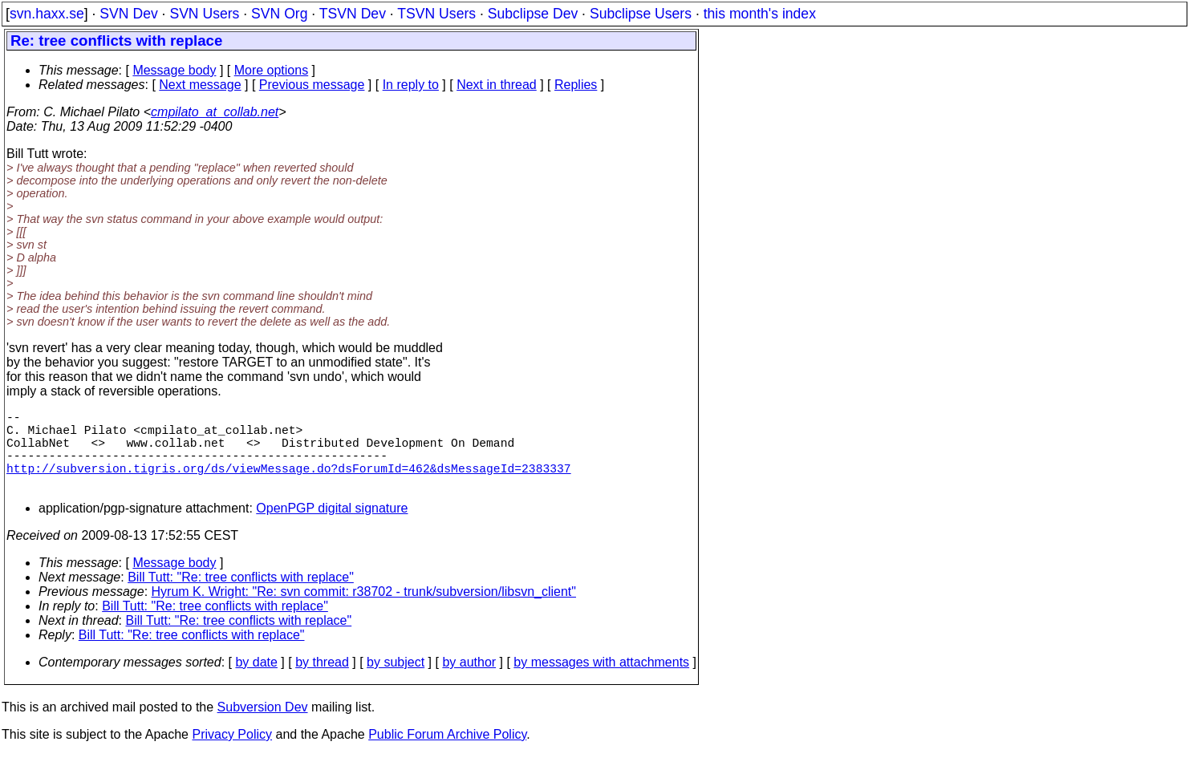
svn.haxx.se (47, 14)
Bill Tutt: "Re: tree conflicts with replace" (241, 596)
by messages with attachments (601, 681)
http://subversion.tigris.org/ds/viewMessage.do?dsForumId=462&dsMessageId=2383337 (288, 484)
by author (469, 681)
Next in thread (497, 84)
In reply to (411, 84)
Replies (575, 84)
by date (256, 681)
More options (271, 70)
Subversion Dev (262, 726)
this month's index (760, 14)
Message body (174, 70)
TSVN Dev (352, 14)
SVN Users (204, 14)
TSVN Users (436, 14)
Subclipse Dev (533, 14)
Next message (200, 84)
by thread (322, 681)
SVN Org (279, 14)
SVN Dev (128, 14)
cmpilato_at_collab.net (214, 112)
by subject (395, 681)
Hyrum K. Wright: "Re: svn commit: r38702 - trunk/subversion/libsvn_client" (364, 611)
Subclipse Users (641, 14)
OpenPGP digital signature (332, 527)
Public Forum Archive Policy (447, 753)
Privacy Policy (232, 753)
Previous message (312, 84)
